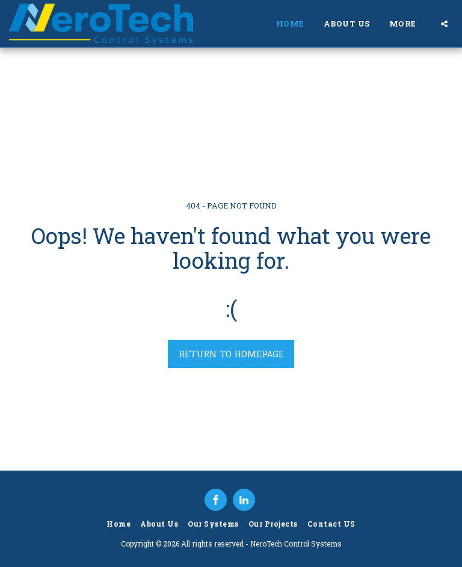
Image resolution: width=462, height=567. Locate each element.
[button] (444, 24)
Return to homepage (231, 354)
